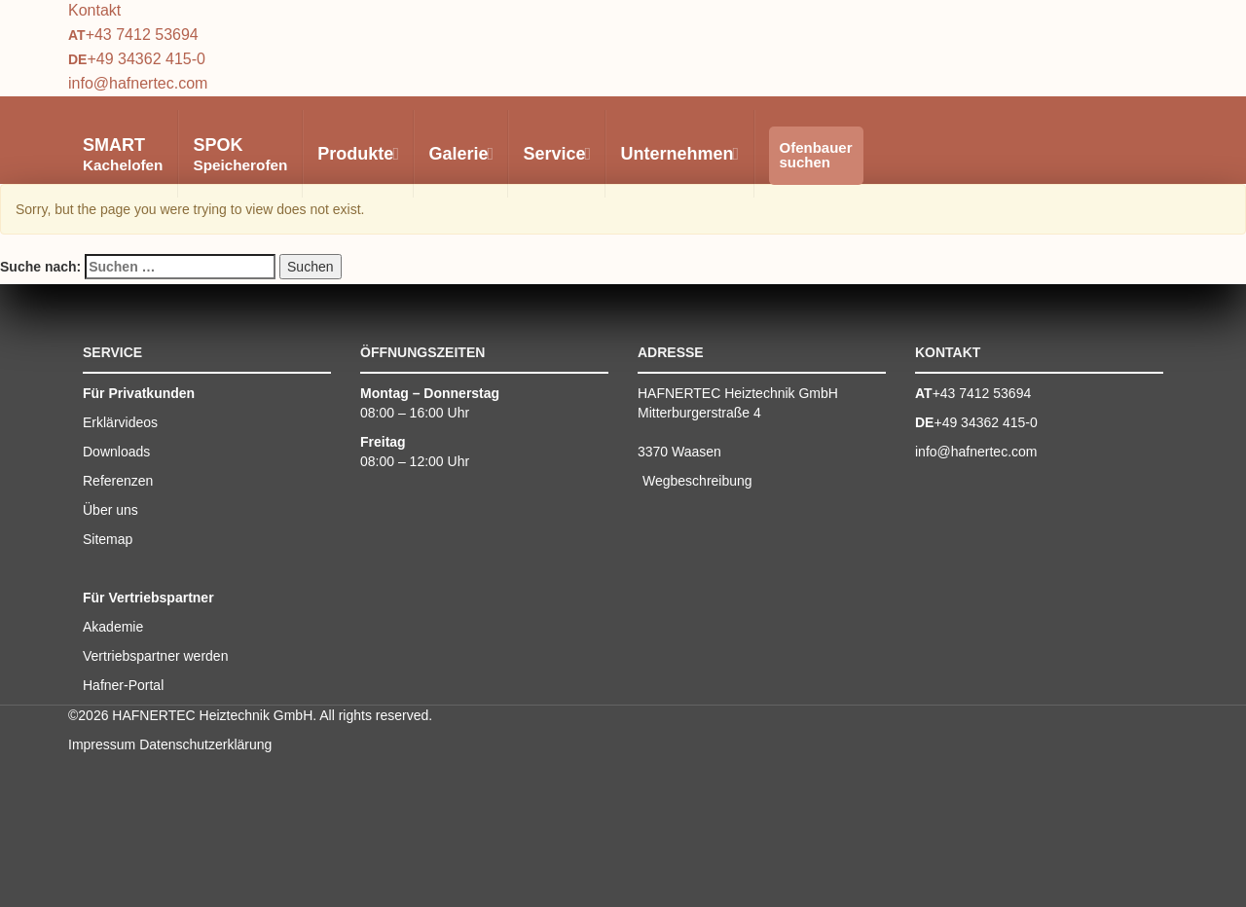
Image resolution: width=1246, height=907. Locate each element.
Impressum (101, 744)
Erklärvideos (120, 422)
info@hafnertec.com (137, 83)
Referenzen (118, 481)
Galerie (460, 154)
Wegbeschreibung (697, 481)
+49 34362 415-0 (145, 59)
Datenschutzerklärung (205, 744)
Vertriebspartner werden (155, 656)
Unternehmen (678, 154)
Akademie (113, 627)
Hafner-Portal (123, 685)
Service (556, 154)
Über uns (110, 510)
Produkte (357, 154)
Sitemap (107, 539)
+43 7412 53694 (142, 34)
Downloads (116, 451)
